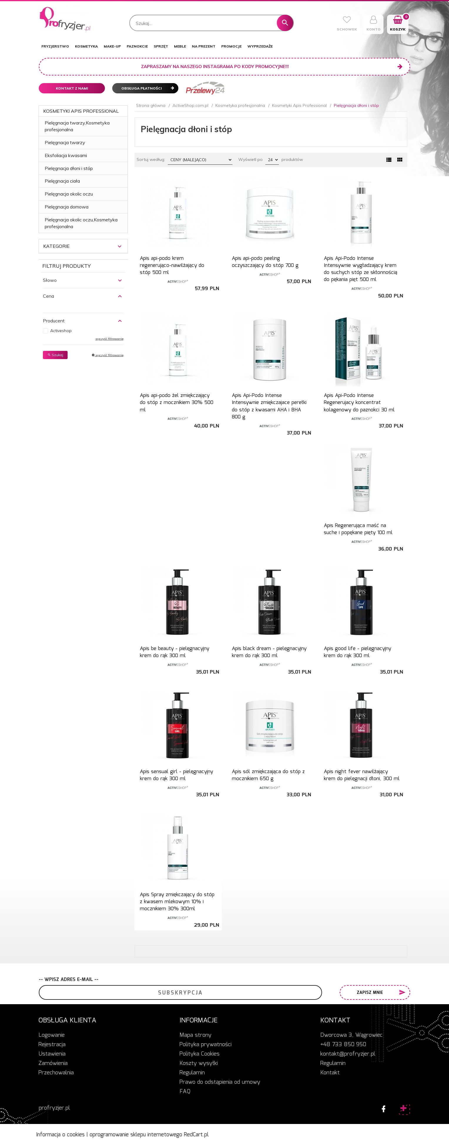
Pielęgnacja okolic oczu (69, 194)
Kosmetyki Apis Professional (81, 111)
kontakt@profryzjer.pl (347, 1054)
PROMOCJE (231, 46)
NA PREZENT (203, 46)
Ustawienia (52, 1054)
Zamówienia (53, 1063)
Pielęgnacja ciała (62, 181)
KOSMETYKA (86, 46)
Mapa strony (196, 1035)
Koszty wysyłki (199, 1063)
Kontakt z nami (72, 88)
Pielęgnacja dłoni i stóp (69, 168)
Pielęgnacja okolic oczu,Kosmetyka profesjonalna (81, 223)
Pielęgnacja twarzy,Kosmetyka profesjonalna (77, 126)
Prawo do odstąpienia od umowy (220, 1082)
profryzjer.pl (54, 1108)
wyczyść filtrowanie (109, 339)
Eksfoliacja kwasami (66, 155)
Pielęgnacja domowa (66, 207)
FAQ (185, 1091)
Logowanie (51, 1035)
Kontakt (330, 1072)
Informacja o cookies (60, 1135)
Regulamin (192, 1072)
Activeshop (61, 330)
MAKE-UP (112, 46)
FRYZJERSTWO (55, 46)
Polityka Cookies (200, 1054)
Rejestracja (52, 1044)
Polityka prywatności (206, 1044)
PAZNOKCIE (137, 46)
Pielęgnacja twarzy (65, 142)
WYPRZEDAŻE (260, 46)
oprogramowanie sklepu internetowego (136, 1135)
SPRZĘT (161, 46)
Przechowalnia (56, 1072)
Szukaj (55, 355)
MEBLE (180, 46)
